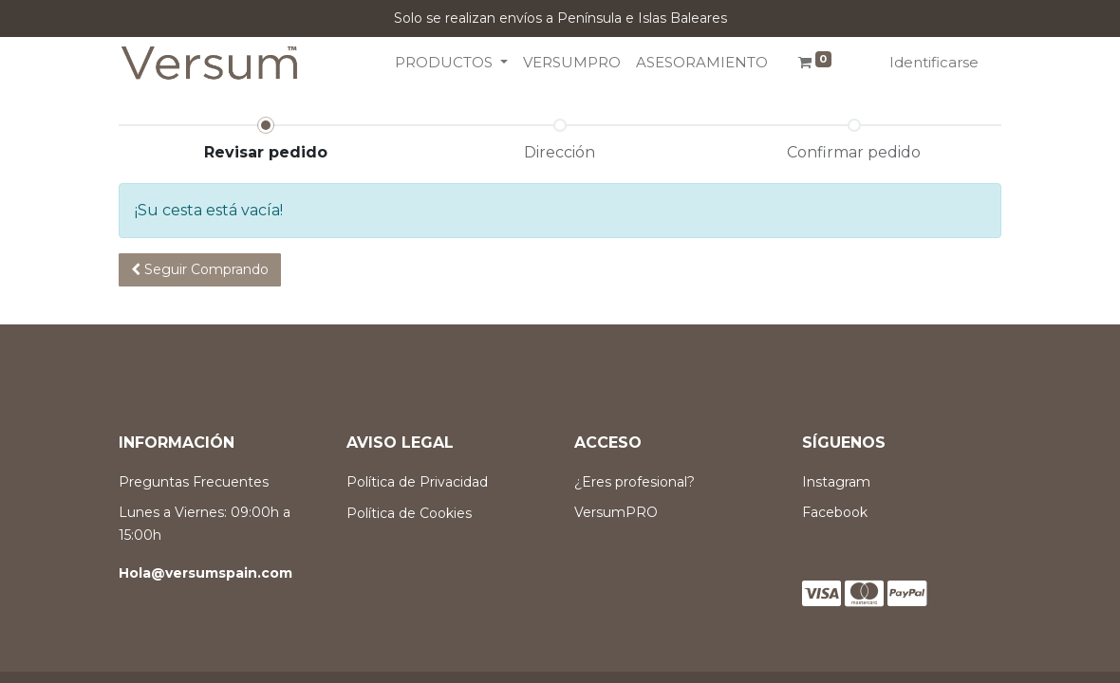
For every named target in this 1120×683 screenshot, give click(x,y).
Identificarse (934, 62)
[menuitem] (571, 63)
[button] (200, 269)
